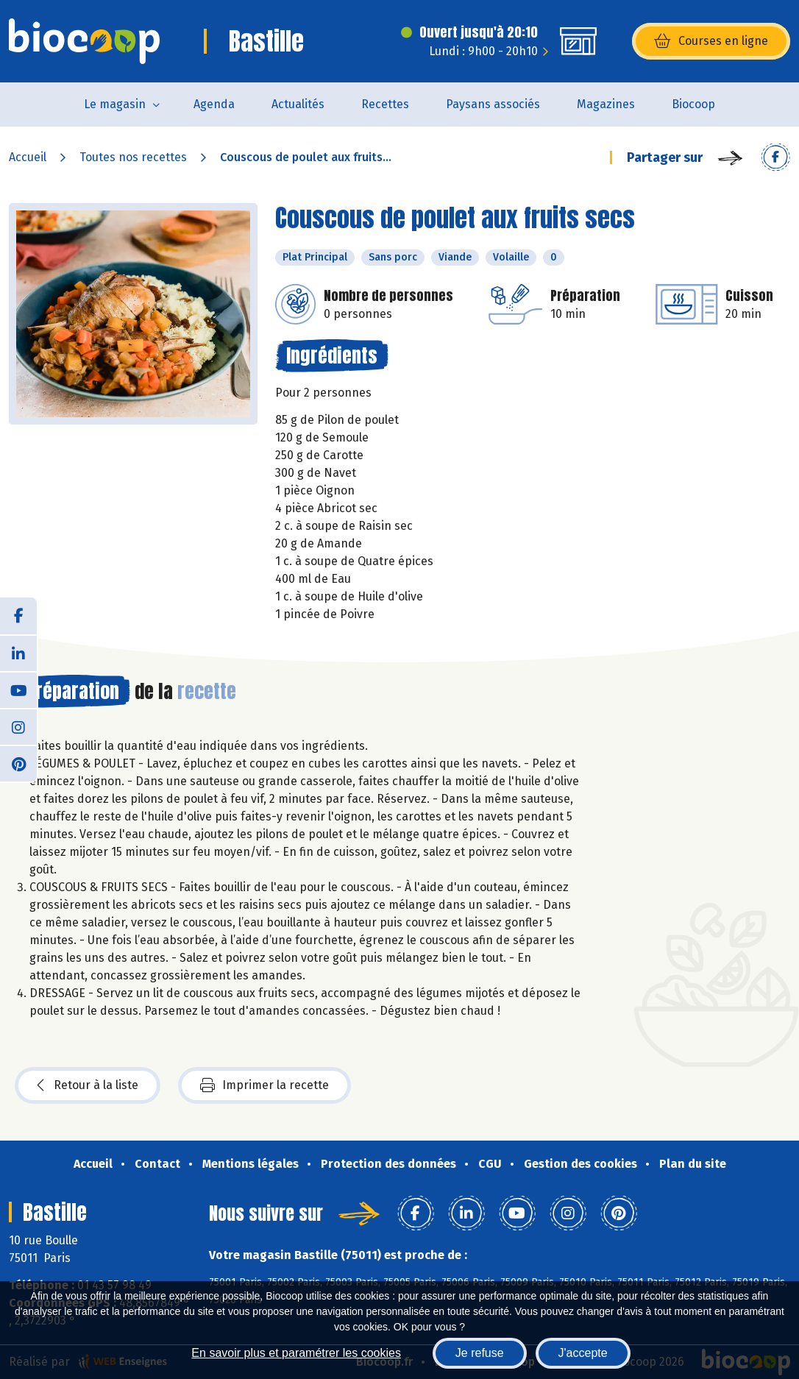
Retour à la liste (87, 1085)
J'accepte (583, 1353)
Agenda (214, 104)
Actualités (297, 104)
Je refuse (479, 1353)
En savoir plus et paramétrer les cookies (296, 1353)
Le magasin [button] (115, 104)
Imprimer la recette (264, 1085)
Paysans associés (493, 104)
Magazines (606, 104)
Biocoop (693, 104)
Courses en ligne (711, 41)
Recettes (385, 104)
